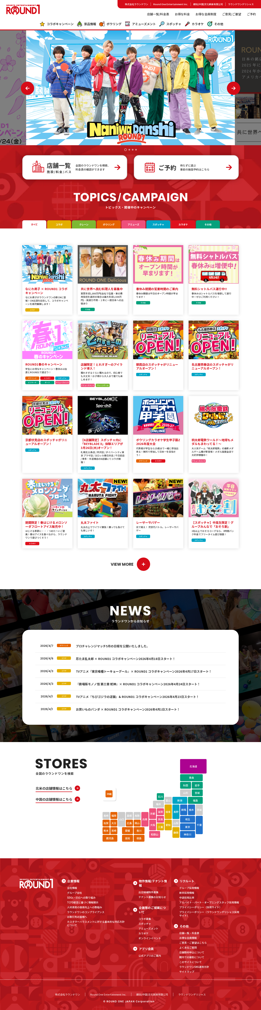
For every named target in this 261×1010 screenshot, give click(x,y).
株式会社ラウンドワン (136, 4)
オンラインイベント (149, 938)
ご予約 (251, 14)
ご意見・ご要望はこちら (193, 942)
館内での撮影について (191, 957)
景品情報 (86, 24)
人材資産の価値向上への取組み (84, 907)
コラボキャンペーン (56, 24)
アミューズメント (140, 24)
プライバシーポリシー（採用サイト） (200, 907)
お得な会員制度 (205, 14)
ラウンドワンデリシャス (241, 4)
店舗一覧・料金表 (189, 933)
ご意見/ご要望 (231, 14)
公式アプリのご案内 (149, 955)
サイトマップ (186, 971)
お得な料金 (182, 14)
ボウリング (110, 24)
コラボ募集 (144, 919)
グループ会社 (74, 892)
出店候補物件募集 (148, 892)
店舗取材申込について (191, 952)
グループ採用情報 (189, 888)
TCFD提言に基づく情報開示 (82, 902)
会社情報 (72, 888)
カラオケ (194, 24)
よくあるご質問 (188, 947)
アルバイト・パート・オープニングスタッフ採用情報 (209, 902)
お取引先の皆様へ (77, 917)
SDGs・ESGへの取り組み (81, 897)
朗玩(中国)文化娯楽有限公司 (208, 4)
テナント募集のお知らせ (152, 897)
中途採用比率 (186, 897)
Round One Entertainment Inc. (170, 4)
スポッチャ (170, 24)
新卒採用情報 (186, 892)
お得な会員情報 (188, 938)
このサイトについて (190, 962)
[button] (125, 149)
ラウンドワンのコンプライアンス (85, 912)
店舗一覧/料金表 (158, 14)
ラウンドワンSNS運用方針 (194, 967)
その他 (215, 24)
